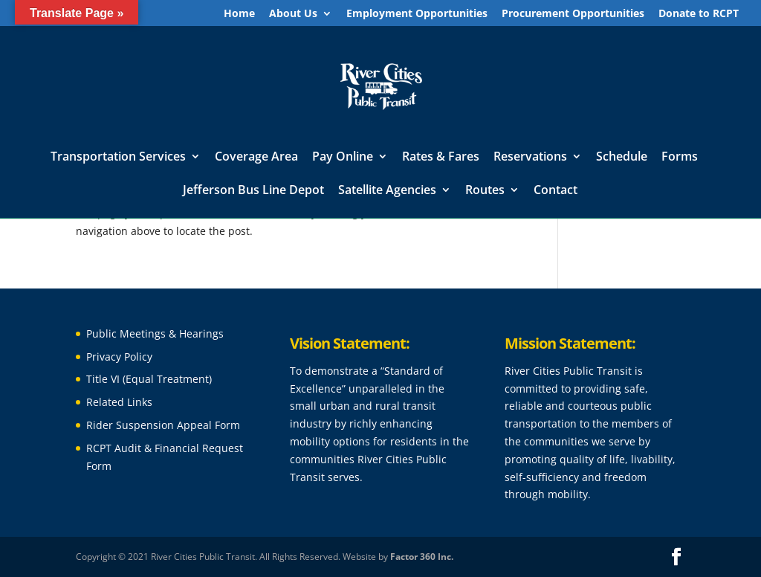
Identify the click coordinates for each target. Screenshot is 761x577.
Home (239, 14)
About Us (293, 14)
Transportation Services (118, 157)
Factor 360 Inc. (421, 556)
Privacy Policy (119, 356)
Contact (555, 191)
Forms (679, 157)
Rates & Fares (440, 157)
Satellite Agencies (387, 191)
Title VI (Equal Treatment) (149, 379)
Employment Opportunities (417, 14)
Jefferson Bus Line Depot (253, 191)
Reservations (530, 157)
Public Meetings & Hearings (155, 333)
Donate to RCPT (698, 14)
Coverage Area (256, 157)
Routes (485, 191)
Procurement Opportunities (573, 14)
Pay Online (342, 157)
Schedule (621, 157)
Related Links (119, 402)
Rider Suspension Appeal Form (163, 425)
